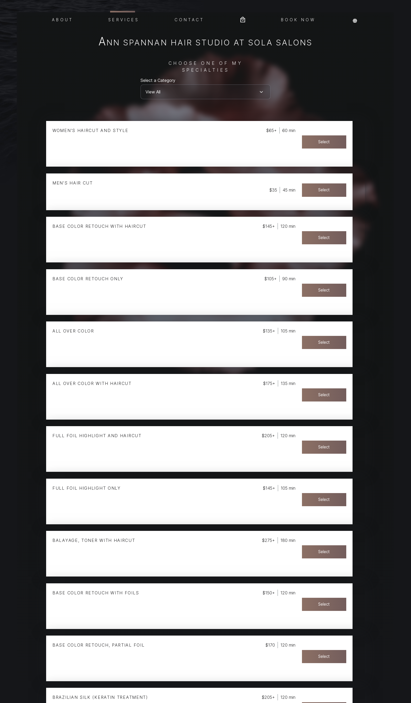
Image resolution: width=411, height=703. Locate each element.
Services (123, 19)
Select (336, 141)
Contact (189, 19)
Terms (6, 697)
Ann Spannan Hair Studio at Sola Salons (205, 42)
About (62, 19)
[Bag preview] (243, 19)
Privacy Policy (6, 673)
